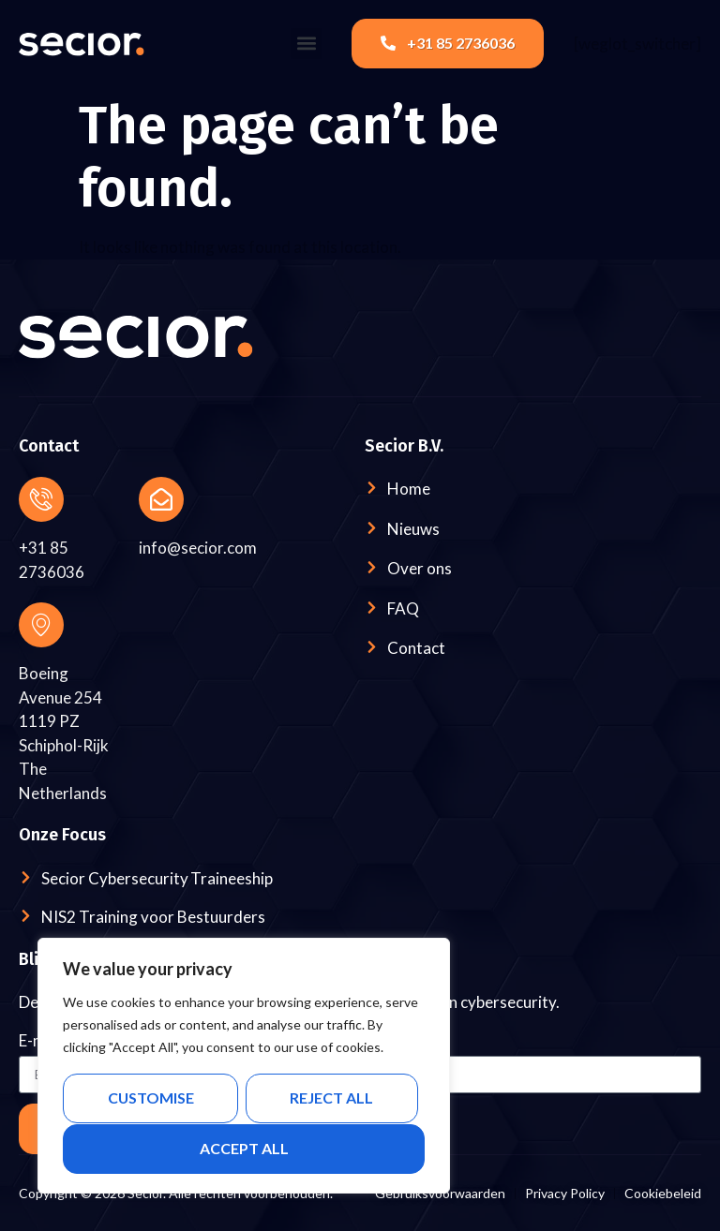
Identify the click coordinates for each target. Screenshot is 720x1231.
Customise (150, 1098)
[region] (244, 1066)
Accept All (244, 1148)
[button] (306, 43)
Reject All (331, 1098)
